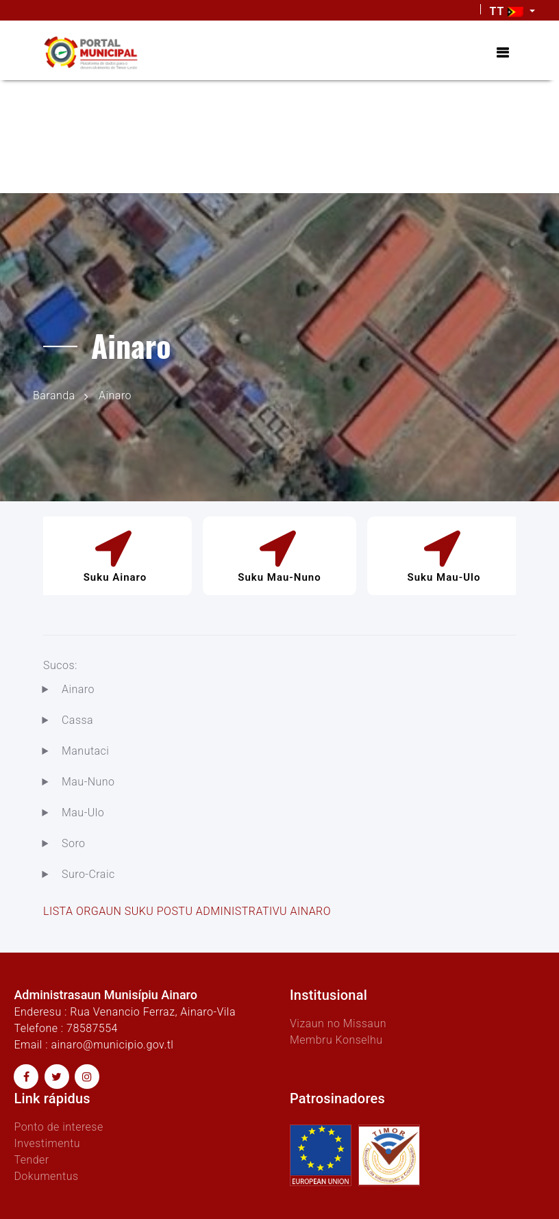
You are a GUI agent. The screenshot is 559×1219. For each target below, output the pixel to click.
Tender (31, 1159)
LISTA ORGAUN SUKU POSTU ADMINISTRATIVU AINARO (187, 911)
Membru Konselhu (336, 1039)
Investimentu (47, 1143)
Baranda (54, 395)
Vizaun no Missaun (338, 1023)
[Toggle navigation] (502, 52)
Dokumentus (46, 1176)
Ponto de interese (58, 1126)
